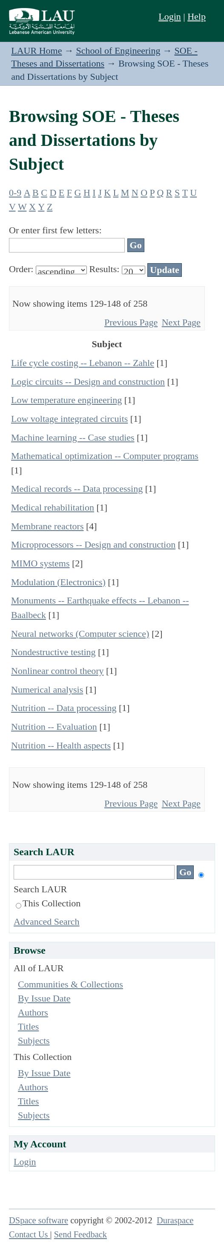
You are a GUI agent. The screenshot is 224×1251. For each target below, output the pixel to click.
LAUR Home (36, 50)
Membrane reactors (47, 526)
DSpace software (38, 1220)
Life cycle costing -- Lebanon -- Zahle (82, 362)
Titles (28, 1026)
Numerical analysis (47, 689)
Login (169, 16)
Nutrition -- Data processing (63, 707)
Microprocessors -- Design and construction (93, 544)
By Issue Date (44, 998)
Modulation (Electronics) (58, 582)
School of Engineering (118, 50)
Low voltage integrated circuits (69, 418)
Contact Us (29, 1234)
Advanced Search (47, 921)
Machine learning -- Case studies (73, 437)
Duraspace (175, 1220)
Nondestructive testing (53, 652)
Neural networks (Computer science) (80, 633)
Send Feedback (80, 1234)
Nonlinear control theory (57, 670)
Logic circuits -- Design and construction (88, 381)
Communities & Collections (70, 984)
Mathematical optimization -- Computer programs (104, 455)
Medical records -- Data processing (77, 488)
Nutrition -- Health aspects (61, 745)
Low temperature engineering (66, 400)
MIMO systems (40, 563)
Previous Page (131, 322)
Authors (33, 1012)
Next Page (181, 322)
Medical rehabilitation (52, 507)
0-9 (15, 192)
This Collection (48, 903)
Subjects (34, 1040)
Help (196, 16)
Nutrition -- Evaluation (54, 726)
